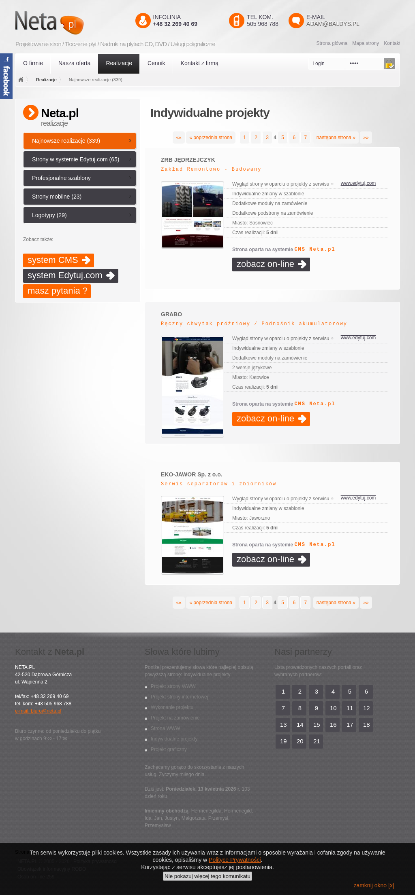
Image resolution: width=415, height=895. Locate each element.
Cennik (156, 63)
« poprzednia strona (210, 137)
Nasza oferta (74, 63)
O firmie (33, 63)
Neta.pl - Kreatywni (61, 23)
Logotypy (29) (49, 215)
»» (365, 137)
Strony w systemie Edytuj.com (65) (76, 159)
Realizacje (119, 63)
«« (178, 137)
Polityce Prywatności (235, 860)
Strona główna (332, 43)
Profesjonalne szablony (61, 178)
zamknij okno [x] (373, 885)
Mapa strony (365, 43)
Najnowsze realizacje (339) (66, 141)
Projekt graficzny (169, 749)
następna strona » (336, 137)
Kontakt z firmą (199, 63)
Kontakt (392, 43)
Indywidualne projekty (174, 739)
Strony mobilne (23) (56, 196)
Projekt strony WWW (173, 686)
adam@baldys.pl (332, 24)
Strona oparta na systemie (284, 249)
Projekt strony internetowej (179, 697)
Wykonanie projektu (172, 707)
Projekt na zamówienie (175, 718)
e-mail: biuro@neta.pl (38, 711)
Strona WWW (165, 728)
